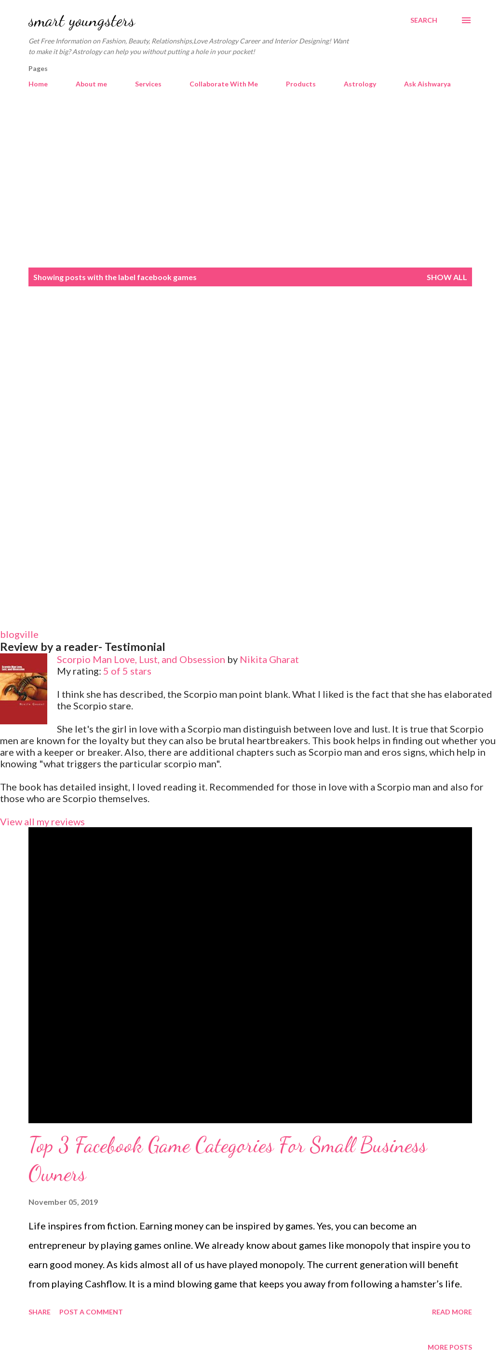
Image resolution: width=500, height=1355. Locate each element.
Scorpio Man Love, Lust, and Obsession (141, 659)
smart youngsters (81, 20)
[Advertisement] (250, 183)
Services (148, 84)
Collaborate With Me (223, 84)
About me (91, 84)
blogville (19, 634)
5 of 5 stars (127, 671)
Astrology (360, 84)
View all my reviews (42, 821)
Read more (452, 1312)
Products (301, 84)
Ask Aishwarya (427, 84)
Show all (447, 277)
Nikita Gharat (269, 659)
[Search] (423, 20)
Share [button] (39, 1312)
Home (38, 84)
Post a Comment (91, 1312)
